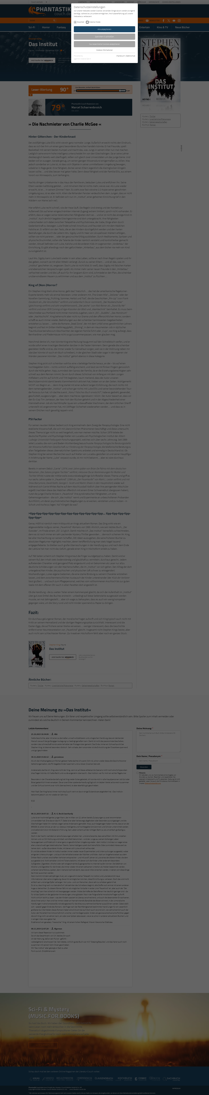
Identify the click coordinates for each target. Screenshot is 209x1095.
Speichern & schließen (104, 36)
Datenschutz (130, 56)
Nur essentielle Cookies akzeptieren (104, 44)
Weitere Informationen (104, 50)
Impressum (120, 56)
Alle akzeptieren (104, 29)
